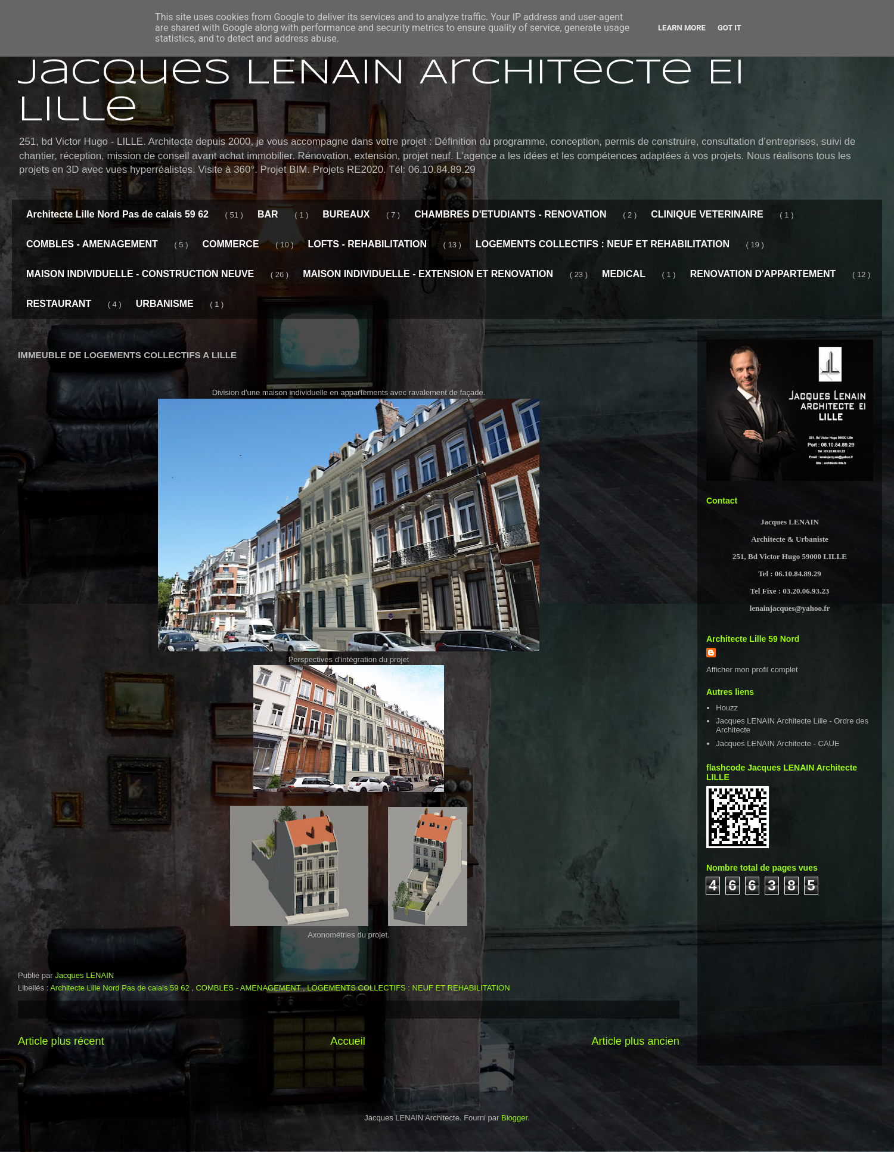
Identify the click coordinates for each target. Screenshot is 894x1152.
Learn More (682, 27)
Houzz (727, 707)
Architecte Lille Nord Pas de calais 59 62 (117, 214)
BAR (267, 214)
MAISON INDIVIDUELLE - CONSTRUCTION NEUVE (140, 274)
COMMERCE (230, 244)
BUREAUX (346, 214)
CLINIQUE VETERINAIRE (707, 214)
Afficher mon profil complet (752, 669)
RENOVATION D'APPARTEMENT (763, 274)
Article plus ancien (635, 1041)
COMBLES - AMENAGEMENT (92, 244)
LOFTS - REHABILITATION (367, 244)
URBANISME (165, 304)
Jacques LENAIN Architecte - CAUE (777, 743)
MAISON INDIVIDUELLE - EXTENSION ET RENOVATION (428, 274)
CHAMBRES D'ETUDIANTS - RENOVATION (510, 214)
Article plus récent (61, 1041)
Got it (729, 27)
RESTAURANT (58, 304)
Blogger (514, 1117)
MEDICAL (623, 274)
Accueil (347, 1041)
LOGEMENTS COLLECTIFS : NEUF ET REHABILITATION (603, 244)
